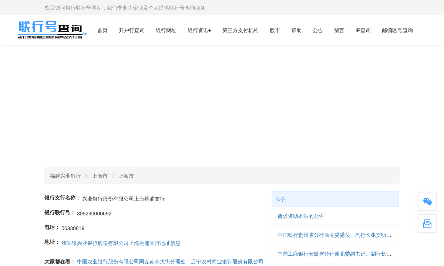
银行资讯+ (199, 30)
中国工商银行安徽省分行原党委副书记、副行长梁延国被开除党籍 (353, 254)
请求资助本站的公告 (301, 216)
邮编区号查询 (397, 30)
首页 (102, 30)
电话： (52, 227)
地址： (52, 242)
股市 (275, 30)
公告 (318, 30)
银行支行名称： (62, 198)
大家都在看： (59, 262)
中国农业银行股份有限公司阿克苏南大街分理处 (131, 262)
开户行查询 (132, 30)
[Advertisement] (222, 101)
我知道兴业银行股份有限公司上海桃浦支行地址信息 (121, 243)
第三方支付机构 (240, 30)
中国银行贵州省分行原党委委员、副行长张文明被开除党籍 (345, 235)
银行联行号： (59, 212)
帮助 (296, 30)
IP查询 (363, 30)
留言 (339, 30)
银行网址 (166, 30)
